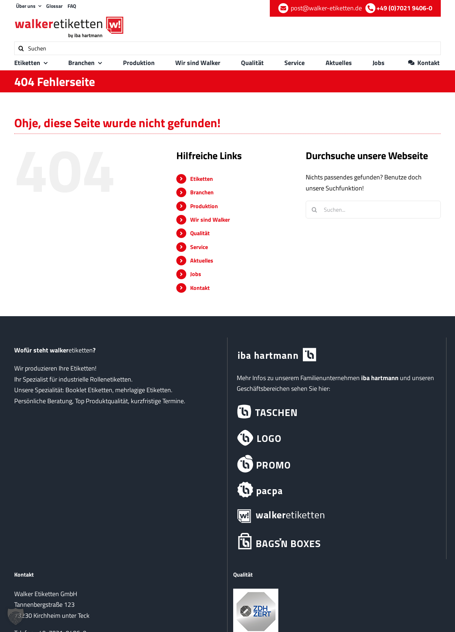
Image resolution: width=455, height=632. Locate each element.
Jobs (195, 274)
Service (199, 247)
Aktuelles (201, 260)
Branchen (202, 192)
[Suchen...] (373, 209)
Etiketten (201, 178)
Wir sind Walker (210, 219)
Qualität (200, 233)
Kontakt (200, 287)
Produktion (204, 206)
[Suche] (21, 48)
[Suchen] (227, 48)
